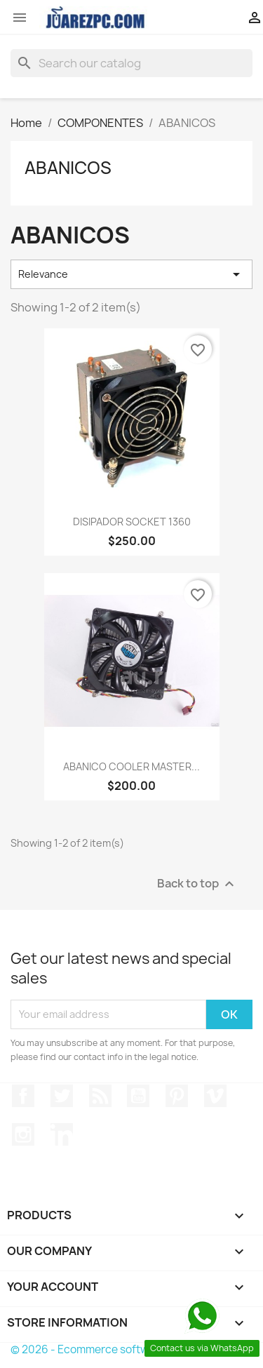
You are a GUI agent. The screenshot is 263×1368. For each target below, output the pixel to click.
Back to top (197, 883)
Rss (100, 1096)
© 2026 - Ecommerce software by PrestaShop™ (131, 1349)
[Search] (131, 63)
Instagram (23, 1134)
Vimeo (215, 1096)
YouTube (138, 1096)
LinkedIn (61, 1134)
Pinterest (177, 1096)
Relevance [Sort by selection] (131, 274)
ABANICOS (68, 168)
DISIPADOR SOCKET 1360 (132, 521)
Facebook (23, 1096)
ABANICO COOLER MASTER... (131, 766)
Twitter (61, 1096)
